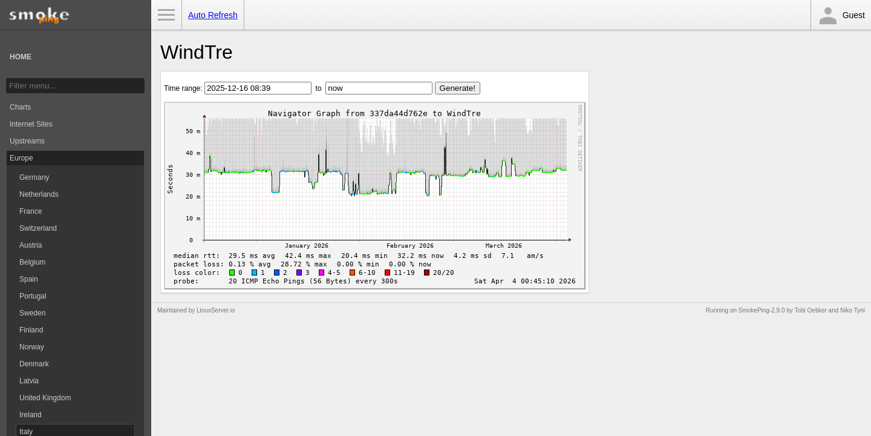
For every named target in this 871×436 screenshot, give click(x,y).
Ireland (30, 415)
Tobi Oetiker (810, 310)
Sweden (32, 313)
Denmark (34, 364)
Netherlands (39, 194)
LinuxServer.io (216, 310)
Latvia (29, 381)
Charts (20, 107)
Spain (28, 279)
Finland (31, 330)
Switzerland (38, 228)
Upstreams (27, 141)
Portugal (33, 296)
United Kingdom (45, 398)
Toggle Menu (166, 15)
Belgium (32, 262)
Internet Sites (31, 124)
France (30, 211)
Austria (30, 245)
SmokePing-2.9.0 (762, 310)
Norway (31, 347)
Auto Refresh (213, 15)
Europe (21, 158)
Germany (34, 177)
